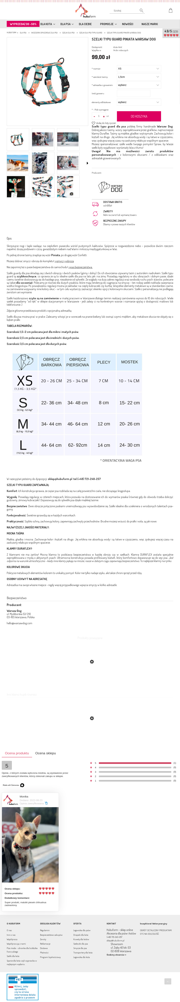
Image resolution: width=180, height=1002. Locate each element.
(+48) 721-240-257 (114, 937)
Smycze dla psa (80, 948)
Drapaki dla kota (80, 934)
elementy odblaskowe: (101, 102)
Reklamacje (45, 943)
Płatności (44, 952)
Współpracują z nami (16, 943)
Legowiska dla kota (81, 957)
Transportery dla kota (82, 952)
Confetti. (82, 255)
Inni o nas (11, 934)
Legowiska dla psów (82, 930)
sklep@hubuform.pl (60, 479)
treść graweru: (98, 93)
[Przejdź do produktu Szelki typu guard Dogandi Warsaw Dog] (90, 735)
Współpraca (12, 939)
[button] (87, 163)
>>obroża (69, 261)
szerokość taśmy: (100, 76)
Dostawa (44, 948)
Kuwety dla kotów (81, 939)
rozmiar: (96, 68)
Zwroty (43, 939)
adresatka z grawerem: (102, 85)
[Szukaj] (127, 11)
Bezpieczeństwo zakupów (51, 934)
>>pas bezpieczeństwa (80, 267)
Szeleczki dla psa (80, 943)
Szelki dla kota (13, 956)
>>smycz (59, 261)
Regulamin (45, 930)
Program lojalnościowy (50, 957)
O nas (9, 930)
